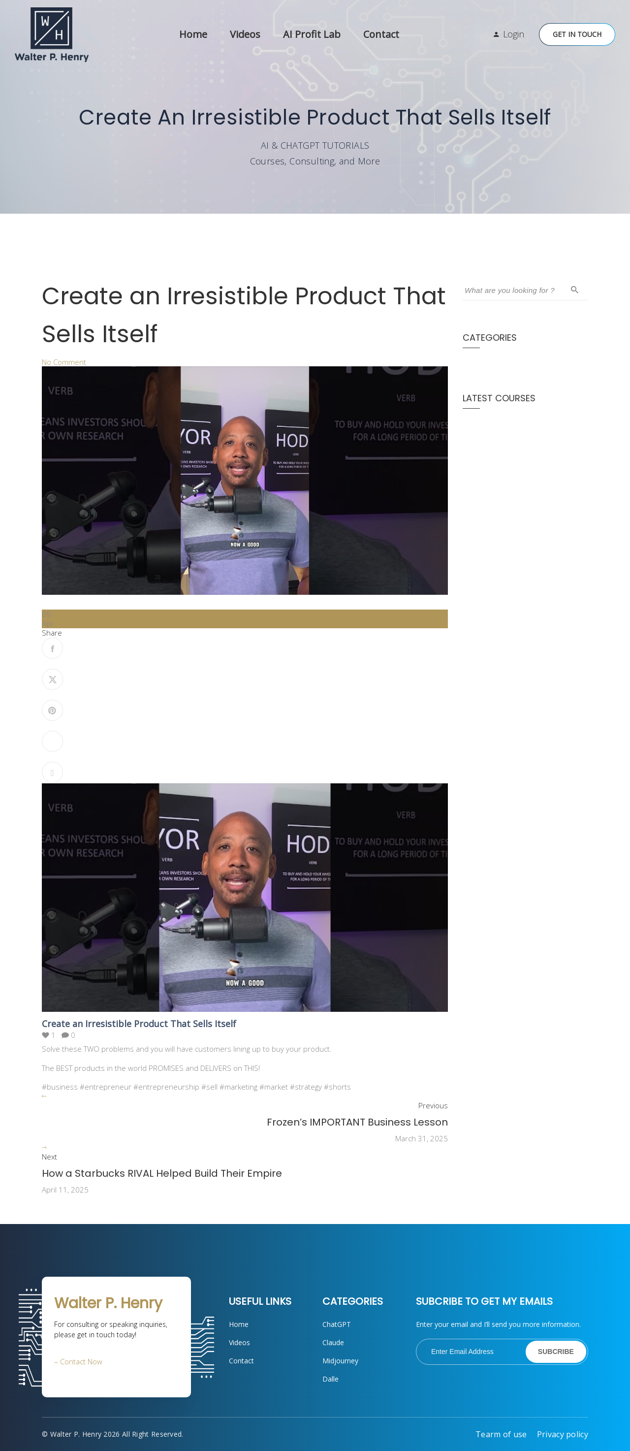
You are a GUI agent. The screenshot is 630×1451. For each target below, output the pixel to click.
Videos (245, 34)
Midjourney (340, 1360)
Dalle (330, 1379)
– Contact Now (78, 1361)
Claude (333, 1342)
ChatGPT (336, 1324)
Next (49, 1156)
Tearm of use (501, 1434)
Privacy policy (562, 1434)
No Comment (64, 362)
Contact (381, 34)
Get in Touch (577, 34)
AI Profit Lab (312, 34)
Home (193, 34)
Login (513, 34)
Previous (433, 1105)
